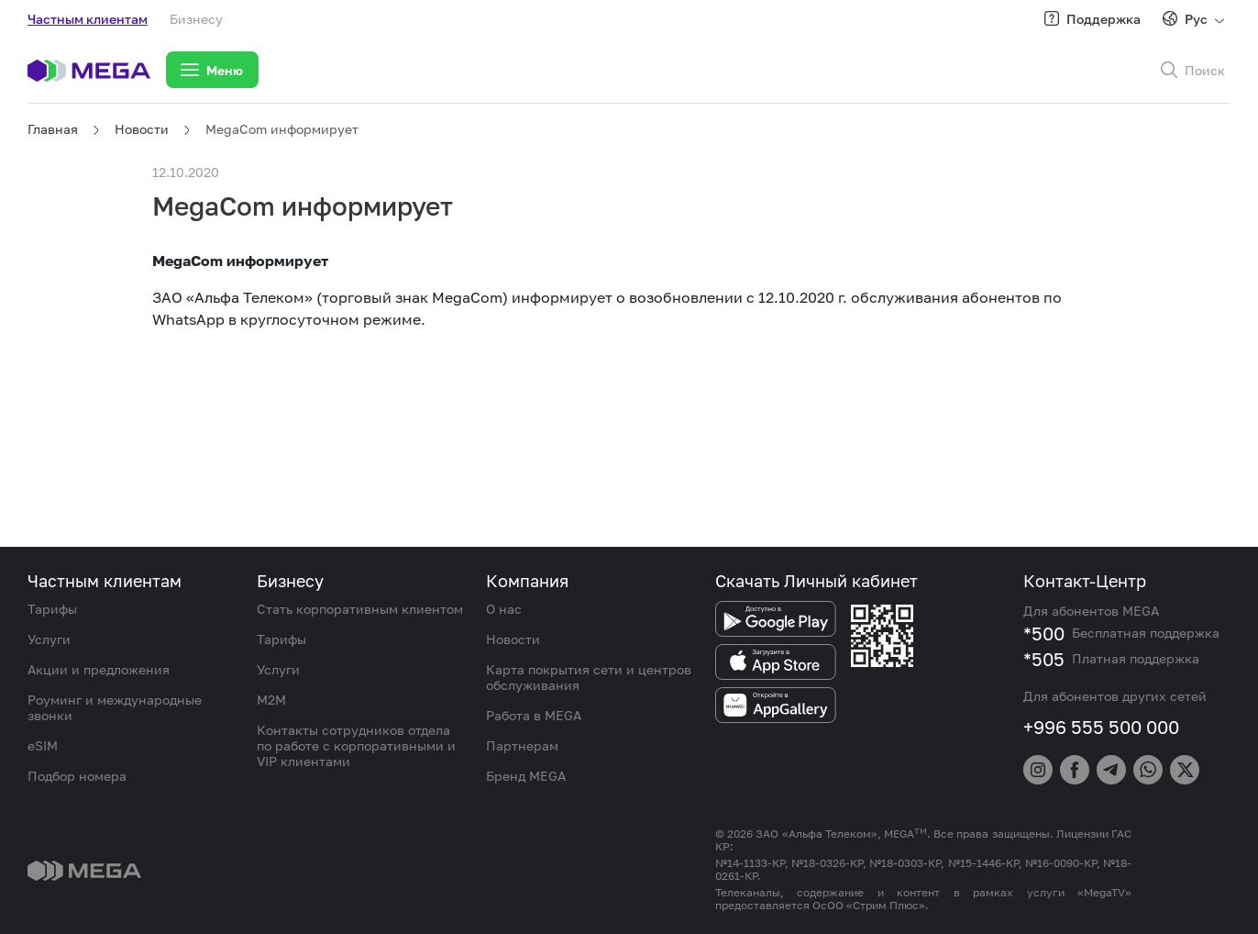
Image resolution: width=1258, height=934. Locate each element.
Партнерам (522, 745)
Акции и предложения (99, 669)
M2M (271, 699)
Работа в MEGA (533, 715)
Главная (53, 129)
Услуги (49, 639)
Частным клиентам (88, 19)
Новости (142, 129)
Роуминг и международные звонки (115, 707)
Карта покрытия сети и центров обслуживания (588, 677)
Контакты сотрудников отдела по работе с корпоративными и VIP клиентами (356, 745)
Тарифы (52, 609)
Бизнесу (196, 19)
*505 (1044, 659)
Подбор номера (77, 776)
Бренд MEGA (526, 776)
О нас (504, 609)
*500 (1044, 633)
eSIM (43, 745)
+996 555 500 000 (1101, 727)
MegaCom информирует (282, 129)
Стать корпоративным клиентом (360, 609)
